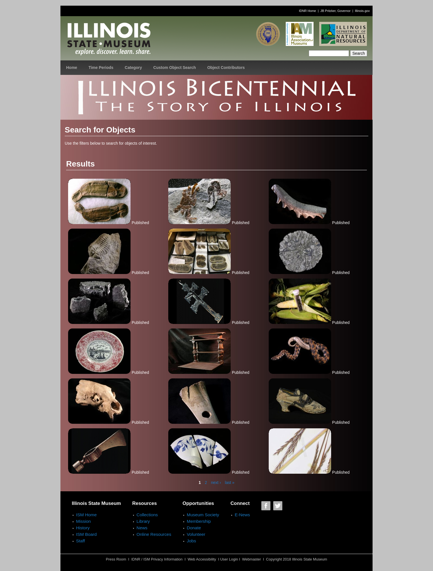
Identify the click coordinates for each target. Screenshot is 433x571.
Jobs (191, 540)
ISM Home (86, 514)
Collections (147, 514)
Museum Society (203, 514)
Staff (80, 540)
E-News (242, 514)
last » (229, 482)
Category (133, 67)
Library (143, 521)
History (83, 527)
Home (71, 67)
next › (216, 482)
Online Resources (153, 534)
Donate (194, 527)
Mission (83, 521)
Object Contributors (226, 67)
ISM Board (86, 534)
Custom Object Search (174, 67)
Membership (199, 521)
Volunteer (196, 534)
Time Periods (101, 67)
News (141, 527)
